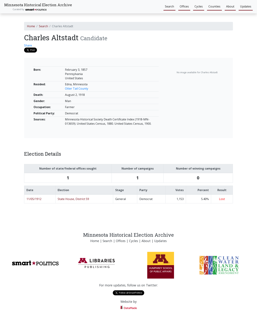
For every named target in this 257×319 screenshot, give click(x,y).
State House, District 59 (73, 199)
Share (28, 45)
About (230, 6)
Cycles (199, 6)
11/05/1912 (33, 199)
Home (31, 26)
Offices (184, 6)
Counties (214, 6)
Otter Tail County (76, 88)
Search (169, 6)
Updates (245, 6)
